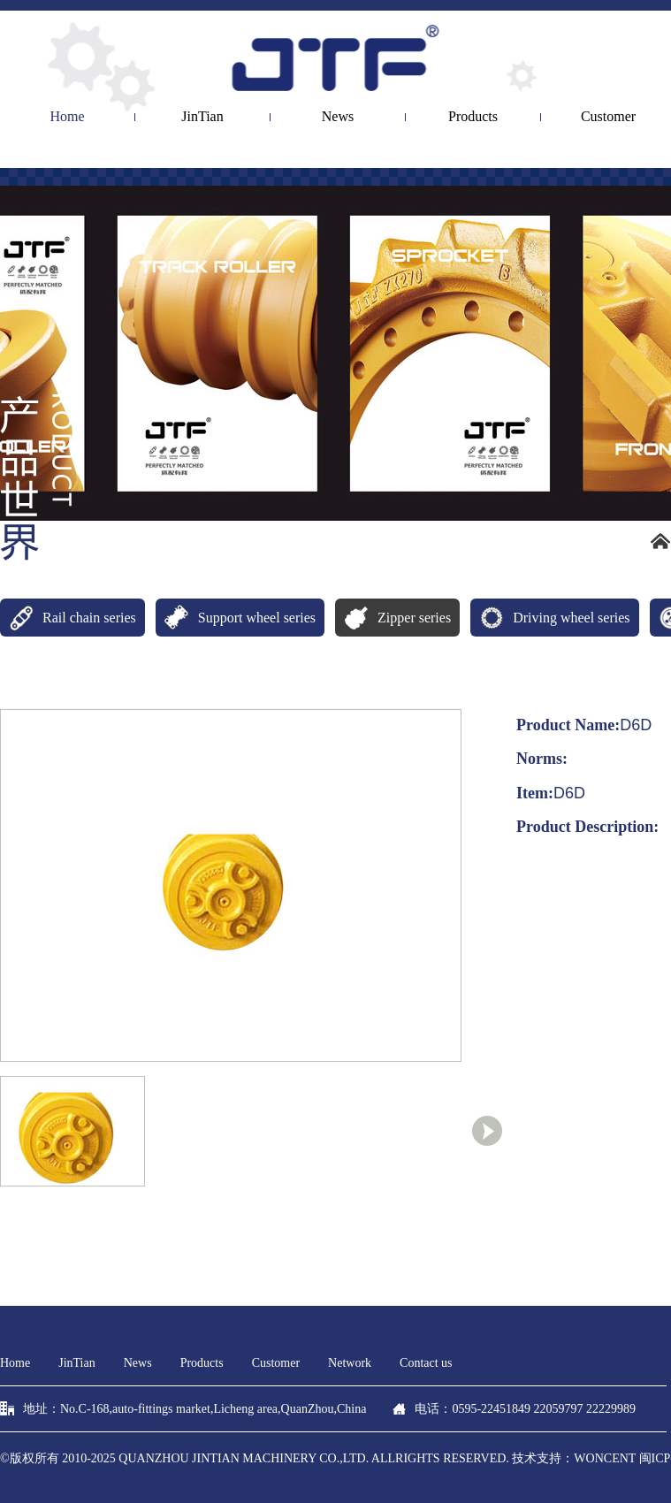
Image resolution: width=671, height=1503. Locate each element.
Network (349, 1362)
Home (67, 117)
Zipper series (393, 618)
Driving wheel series (549, 618)
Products (473, 117)
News (338, 117)
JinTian (202, 117)
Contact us (426, 1362)
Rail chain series (68, 618)
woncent (605, 1458)
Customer (276, 1362)
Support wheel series (236, 618)
